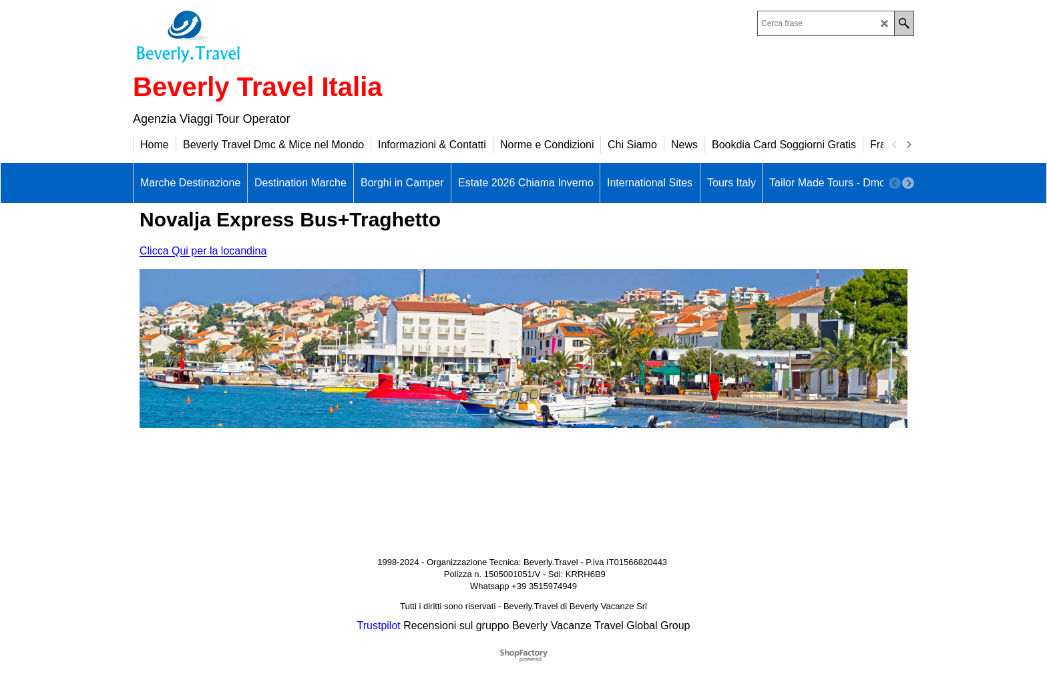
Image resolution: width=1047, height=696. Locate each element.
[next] (908, 145)
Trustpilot (379, 625)
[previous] (895, 145)
